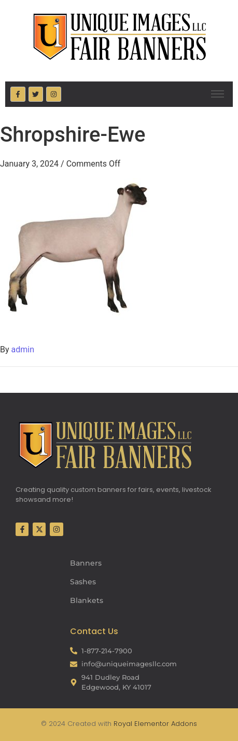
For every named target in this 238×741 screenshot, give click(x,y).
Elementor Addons (164, 724)
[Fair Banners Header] (119, 36)
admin (22, 349)
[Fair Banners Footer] (105, 445)
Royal (123, 724)
